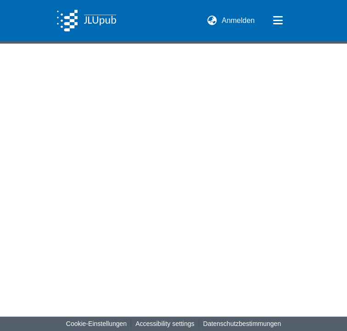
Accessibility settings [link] (164, 323)
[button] (86, 20)
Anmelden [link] (239, 20)
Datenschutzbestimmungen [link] (242, 323)
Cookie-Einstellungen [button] (96, 323)
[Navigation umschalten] (278, 20)
